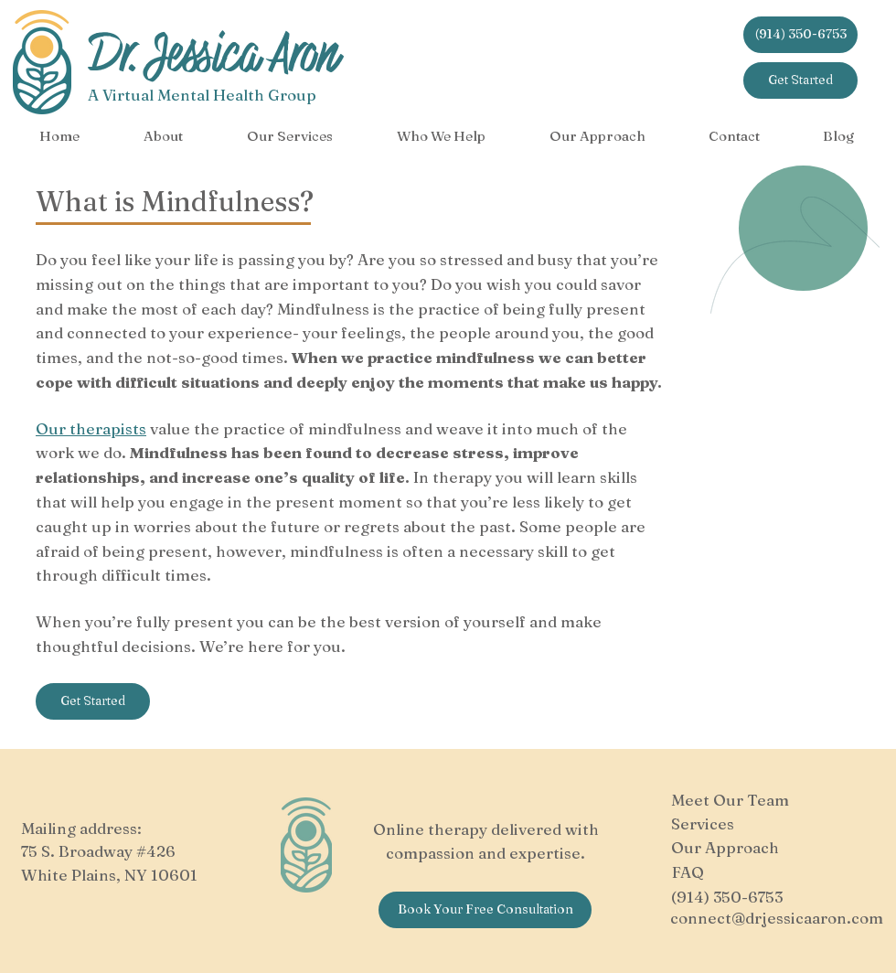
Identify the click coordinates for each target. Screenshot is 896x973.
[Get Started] (800, 80)
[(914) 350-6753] (800, 34)
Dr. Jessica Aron (213, 54)
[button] (163, 136)
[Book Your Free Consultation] (485, 910)
